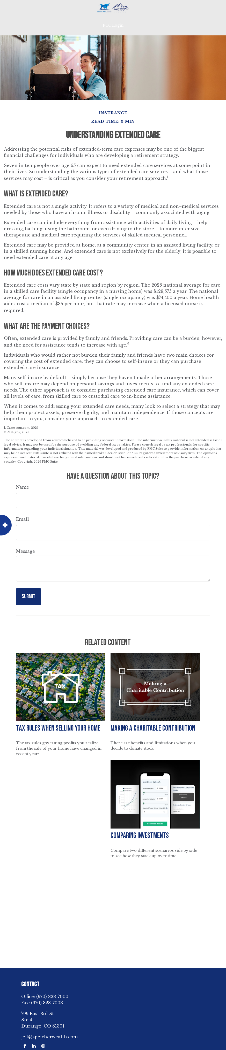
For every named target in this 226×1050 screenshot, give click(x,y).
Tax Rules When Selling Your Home (58, 728)
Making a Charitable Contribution (153, 728)
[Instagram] (43, 1046)
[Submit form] (28, 596)
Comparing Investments (140, 835)
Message (25, 551)
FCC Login (113, 25)
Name (22, 487)
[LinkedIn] (34, 1046)
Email (22, 519)
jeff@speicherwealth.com (49, 1036)
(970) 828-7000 (52, 996)
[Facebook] (24, 1046)
